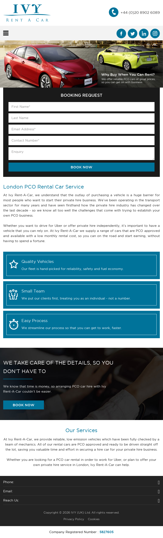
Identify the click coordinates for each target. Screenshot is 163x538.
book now (23, 405)
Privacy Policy (73, 519)
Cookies (94, 519)
